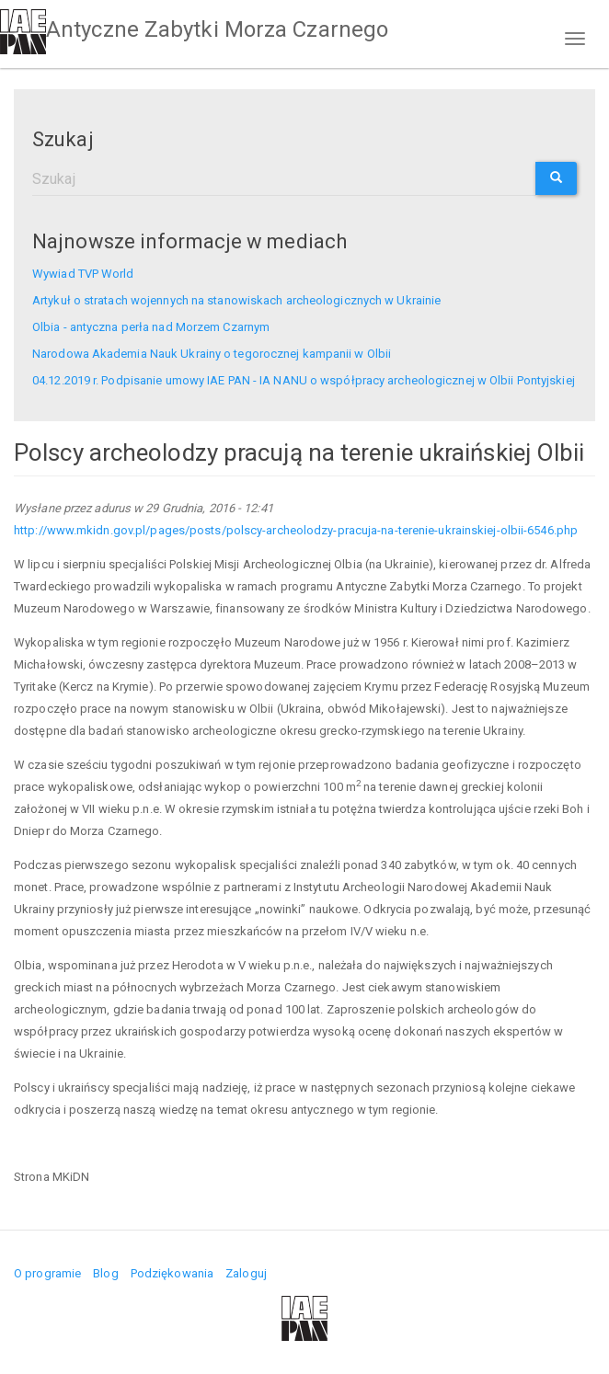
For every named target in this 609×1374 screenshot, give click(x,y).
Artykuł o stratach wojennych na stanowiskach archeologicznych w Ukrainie (236, 300)
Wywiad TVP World (83, 274)
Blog (105, 1273)
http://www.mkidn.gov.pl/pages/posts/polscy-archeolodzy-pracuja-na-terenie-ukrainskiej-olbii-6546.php (297, 530)
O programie (47, 1273)
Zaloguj (246, 1273)
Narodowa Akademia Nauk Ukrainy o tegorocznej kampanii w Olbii (211, 354)
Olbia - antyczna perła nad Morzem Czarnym (151, 327)
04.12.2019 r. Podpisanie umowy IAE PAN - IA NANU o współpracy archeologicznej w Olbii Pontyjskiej (303, 380)
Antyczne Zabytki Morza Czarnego (217, 29)
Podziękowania (172, 1273)
